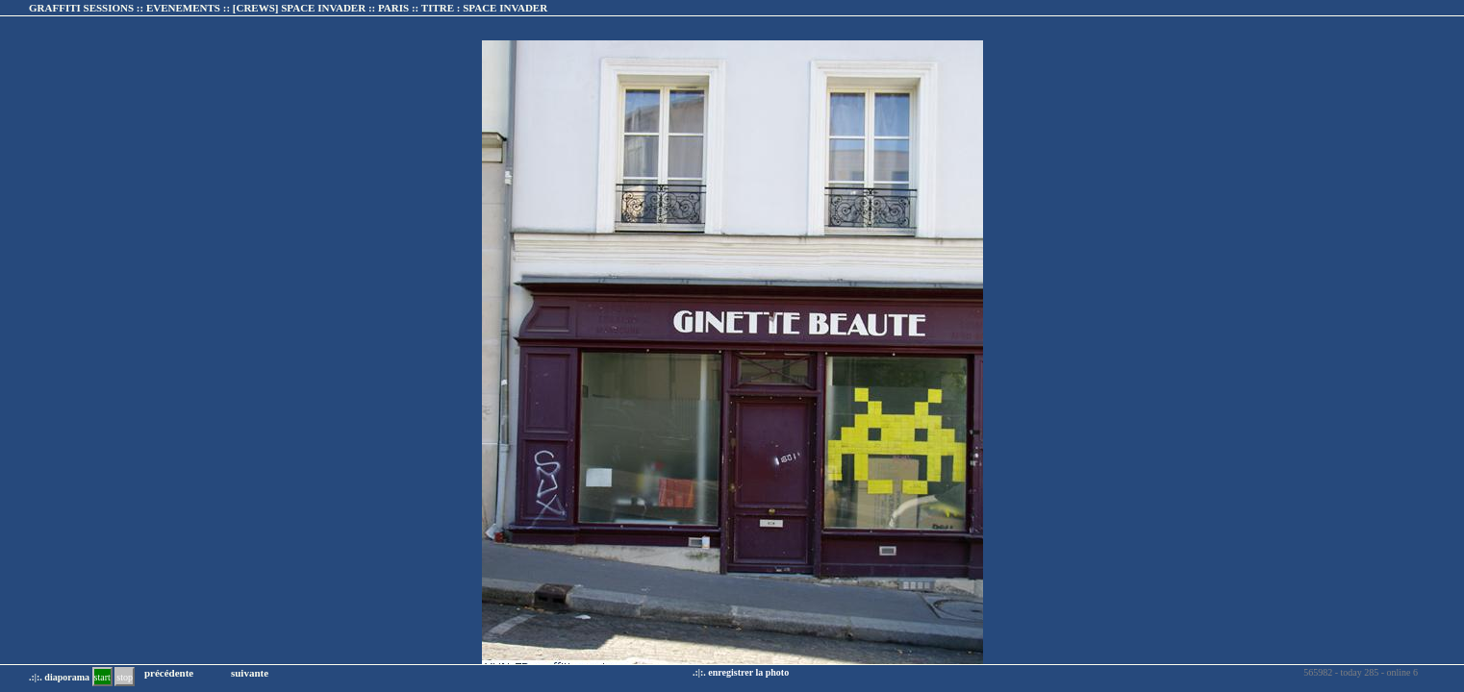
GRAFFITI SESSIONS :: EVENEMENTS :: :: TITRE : (288, 7)
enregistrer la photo (748, 672)
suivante (249, 673)
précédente (168, 673)
